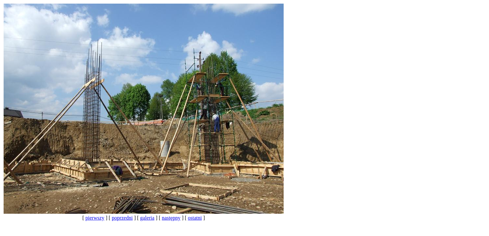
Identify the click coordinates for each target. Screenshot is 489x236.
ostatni (195, 218)
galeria (147, 218)
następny (171, 218)
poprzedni (122, 218)
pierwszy (94, 218)
